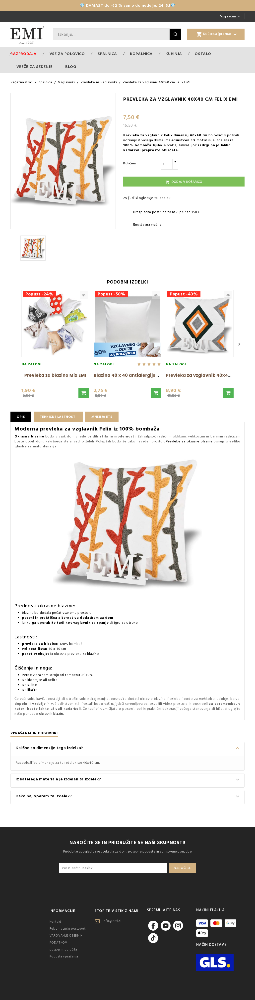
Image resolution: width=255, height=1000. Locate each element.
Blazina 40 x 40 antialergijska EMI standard (143, 375)
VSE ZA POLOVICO (67, 53)
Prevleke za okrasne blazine (189, 441)
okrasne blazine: (57, 605)
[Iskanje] (111, 34)
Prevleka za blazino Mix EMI (55, 375)
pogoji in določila (63, 949)
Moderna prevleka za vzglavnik (56, 429)
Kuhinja (174, 53)
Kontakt (55, 921)
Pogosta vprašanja (64, 956)
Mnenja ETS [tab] (106, 416)
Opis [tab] (21, 416)
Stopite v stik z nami (116, 910)
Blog (70, 66)
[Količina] (167, 164)
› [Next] (239, 343)
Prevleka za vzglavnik (143, 135)
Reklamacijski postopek (68, 928)
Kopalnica (141, 53)
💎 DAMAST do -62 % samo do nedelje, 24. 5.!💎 (128, 5)
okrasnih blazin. (51, 713)
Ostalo (203, 53)
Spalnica (107, 53)
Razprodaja (23, 53)
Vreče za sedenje (34, 66)
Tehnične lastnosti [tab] (60, 416)
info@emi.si (112, 921)
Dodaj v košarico (184, 181)
